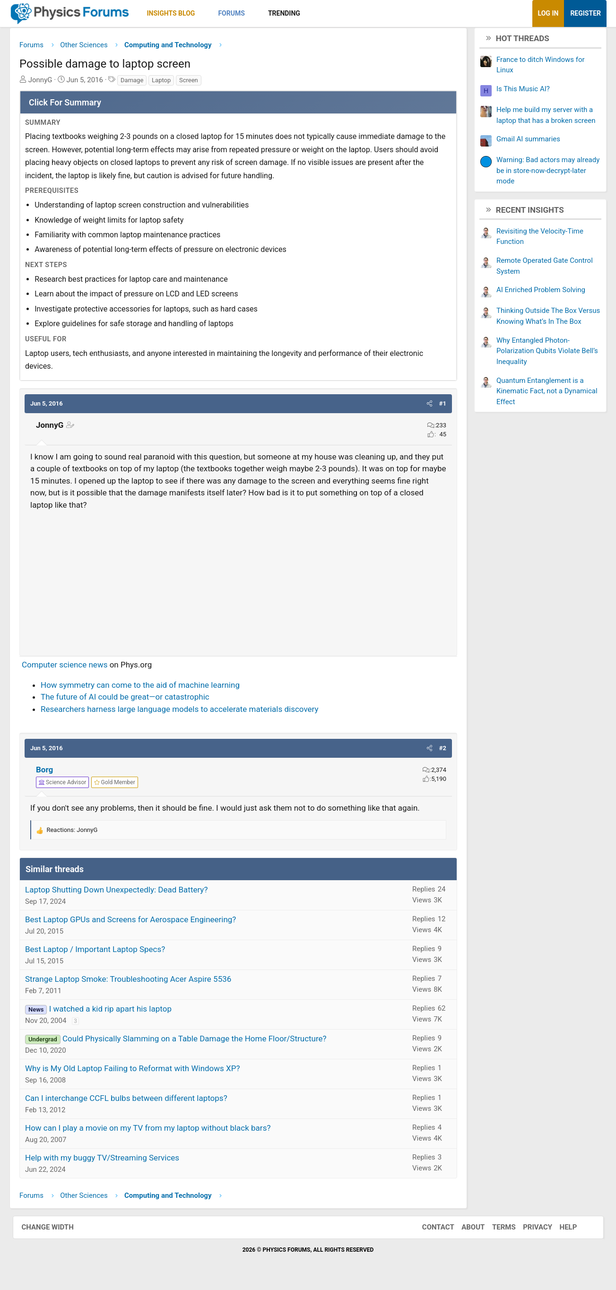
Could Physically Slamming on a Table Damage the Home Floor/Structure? (207, 1042)
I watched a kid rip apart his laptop (122, 1012)
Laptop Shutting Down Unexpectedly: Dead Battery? (129, 893)
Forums (244, 13)
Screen (201, 83)
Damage (144, 83)
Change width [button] (57, 1230)
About (463, 1230)
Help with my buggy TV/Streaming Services (115, 1161)
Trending (296, 13)
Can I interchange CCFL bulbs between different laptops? (139, 1102)
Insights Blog (183, 13)
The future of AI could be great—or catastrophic (137, 700)
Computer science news (77, 668)
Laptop (174, 83)
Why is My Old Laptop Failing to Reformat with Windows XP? (145, 1072)
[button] (215, 13)
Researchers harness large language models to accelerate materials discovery (192, 712)
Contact (429, 1230)
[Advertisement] (238, 583)
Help (559, 1230)
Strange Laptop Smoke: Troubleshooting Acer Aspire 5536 (141, 982)
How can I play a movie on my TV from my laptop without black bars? (160, 1131)
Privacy (528, 1230)
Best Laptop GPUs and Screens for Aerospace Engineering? (143, 923)
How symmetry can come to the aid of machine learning (152, 688)
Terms (494, 1230)
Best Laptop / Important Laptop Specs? (108, 953)
